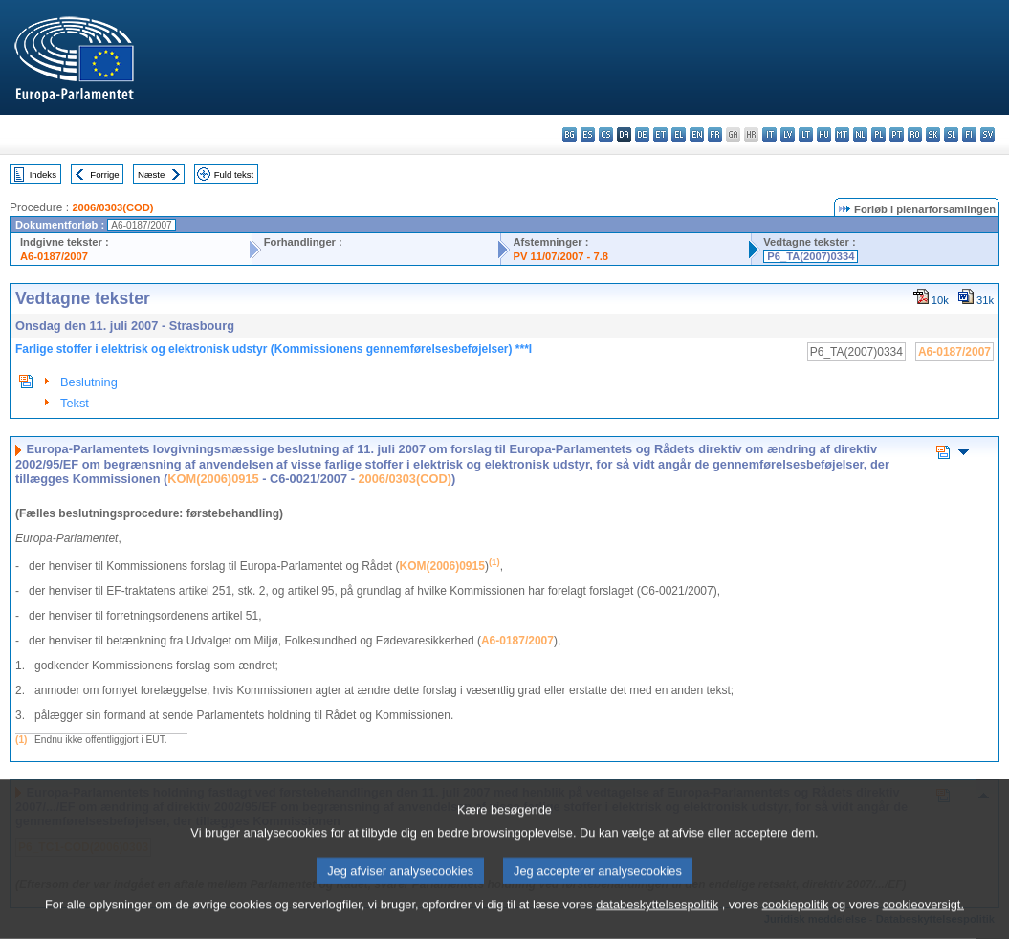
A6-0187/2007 (54, 256)
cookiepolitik (795, 922)
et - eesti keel (660, 134)
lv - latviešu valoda (787, 134)
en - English (697, 134)
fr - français (715, 134)
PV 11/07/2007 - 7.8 (560, 256)
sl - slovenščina (951, 134)
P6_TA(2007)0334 (810, 256)
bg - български (569, 134)
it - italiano (769, 134)
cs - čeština (606, 134)
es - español (588, 134)
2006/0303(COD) (112, 207)
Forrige (104, 174)
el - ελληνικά (678, 134)
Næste (151, 174)
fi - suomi (969, 134)
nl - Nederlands (860, 134)
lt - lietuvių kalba (806, 134)
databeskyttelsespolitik (657, 922)
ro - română (915, 134)
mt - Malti (842, 134)
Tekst (74, 403)
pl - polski (878, 134)
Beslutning (89, 382)
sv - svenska (987, 134)
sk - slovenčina (933, 134)
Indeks (43, 174)
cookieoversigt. (923, 922)
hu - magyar (824, 134)
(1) (21, 739)
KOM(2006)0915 (212, 478)
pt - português (896, 134)
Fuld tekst (234, 174)
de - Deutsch (642, 134)
